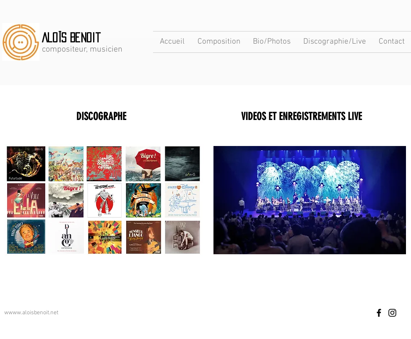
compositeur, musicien (82, 49)
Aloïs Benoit (71, 37)
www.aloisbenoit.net (33, 312)
